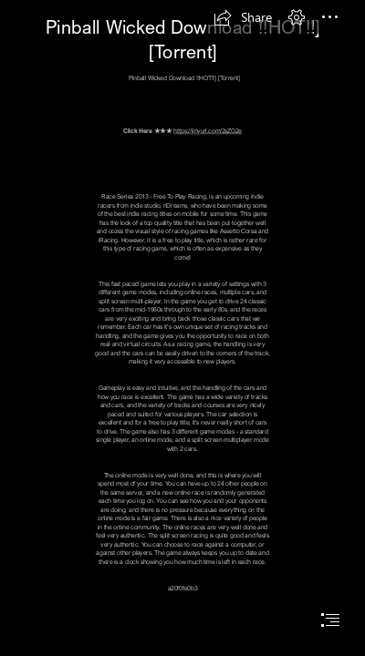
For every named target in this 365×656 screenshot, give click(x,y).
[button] (242, 17)
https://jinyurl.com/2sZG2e (207, 130)
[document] (182, 328)
